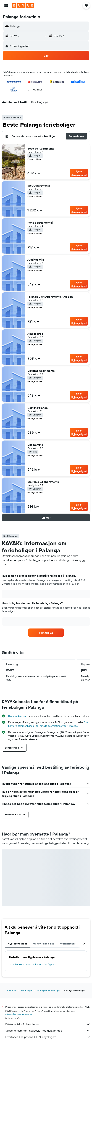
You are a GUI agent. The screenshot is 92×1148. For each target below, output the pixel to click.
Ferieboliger (27, 990)
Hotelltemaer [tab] (67, 943)
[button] (6, 5)
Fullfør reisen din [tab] (43, 943)
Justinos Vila (35, 259)
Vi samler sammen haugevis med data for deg (47, 1030)
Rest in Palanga (37, 407)
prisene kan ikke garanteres (18, 1014)
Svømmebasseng (17, 716)
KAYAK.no (12, 990)
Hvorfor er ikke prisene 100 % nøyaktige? (47, 1037)
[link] (46, 632)
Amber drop (35, 333)
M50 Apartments (38, 185)
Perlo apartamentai (40, 222)
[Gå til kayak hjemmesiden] (23, 5)
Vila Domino (35, 445)
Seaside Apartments (40, 148)
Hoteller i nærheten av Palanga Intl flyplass (33, 964)
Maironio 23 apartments (43, 482)
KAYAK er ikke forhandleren (47, 1024)
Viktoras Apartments (41, 370)
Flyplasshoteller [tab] (17, 943)
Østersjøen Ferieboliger (48, 990)
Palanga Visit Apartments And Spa (50, 296)
